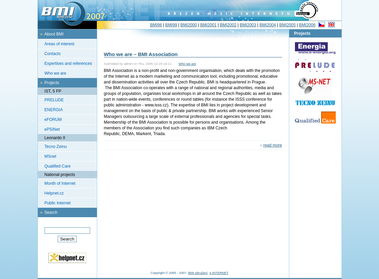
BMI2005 (287, 25)
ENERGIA (54, 109)
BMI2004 (268, 25)
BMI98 (156, 25)
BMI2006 (307, 25)
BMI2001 (208, 25)
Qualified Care (58, 166)
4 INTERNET (218, 273)
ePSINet (52, 129)
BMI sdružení (198, 273)
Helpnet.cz (54, 193)
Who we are (55, 73)
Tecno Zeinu (56, 146)
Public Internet (58, 203)
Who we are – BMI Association (141, 54)
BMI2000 (189, 25)
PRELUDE (54, 100)
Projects (52, 82)
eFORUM (53, 119)
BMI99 (171, 25)
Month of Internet (60, 183)
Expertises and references (68, 63)
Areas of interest (60, 44)
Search (51, 212)
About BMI (54, 34)
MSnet (50, 156)
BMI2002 (228, 25)
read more (272, 145)
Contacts (53, 53)
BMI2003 (248, 25)
